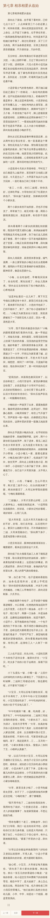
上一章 (5, 913)
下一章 (35, 913)
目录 (16, 913)
